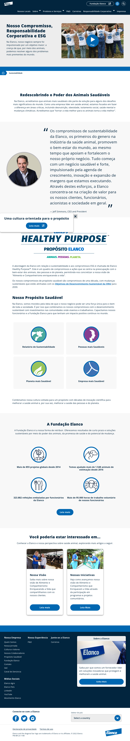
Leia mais (36, 225)
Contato (7, 664)
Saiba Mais (101, 681)
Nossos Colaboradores (14, 653)
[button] (92, 40)
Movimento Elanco (12, 698)
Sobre (35, 11)
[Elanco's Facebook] (16, 718)
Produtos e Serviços (52, 11)
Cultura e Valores (12, 649)
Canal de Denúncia (12, 671)
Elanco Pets (9, 687)
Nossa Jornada (10, 645)
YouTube (8, 694)
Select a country (82, 718)
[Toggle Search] (124, 4)
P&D (68, 11)
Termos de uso (46, 729)
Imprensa (121, 11)
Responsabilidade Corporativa (97, 11)
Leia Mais (85, 607)
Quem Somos (10, 642)
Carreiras (76, 11)
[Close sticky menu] (75, 216)
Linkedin (8, 690)
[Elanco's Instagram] (32, 718)
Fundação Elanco (100, 3)
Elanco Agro (9, 683)
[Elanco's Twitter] (24, 718)
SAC (6, 668)
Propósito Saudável (13, 657)
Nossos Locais (23, 11)
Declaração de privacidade (25, 729)
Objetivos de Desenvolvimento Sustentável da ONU (83, 283)
